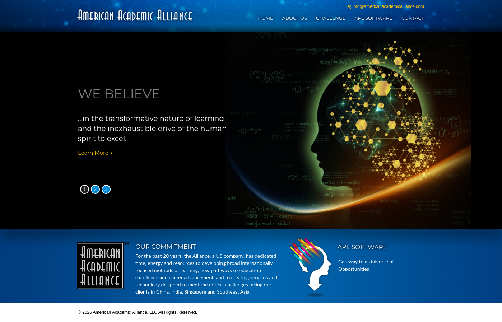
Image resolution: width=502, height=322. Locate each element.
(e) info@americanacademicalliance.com (385, 6)
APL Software (373, 18)
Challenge (330, 18)
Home (265, 18)
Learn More (93, 153)
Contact (412, 18)
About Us (294, 18)
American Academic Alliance (135, 15)
